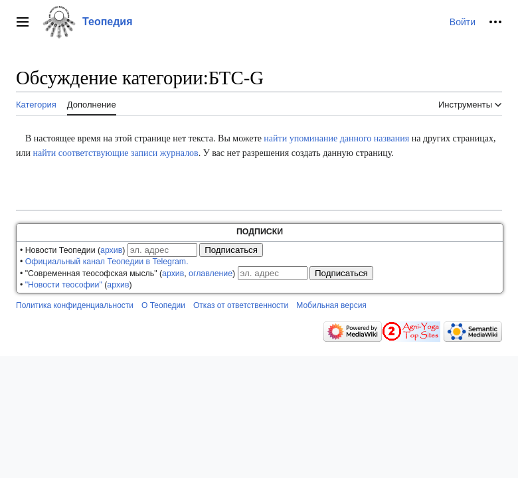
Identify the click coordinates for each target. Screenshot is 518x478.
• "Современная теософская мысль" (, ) (127, 273)
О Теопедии (163, 305)
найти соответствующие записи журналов (115, 153)
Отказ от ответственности (240, 305)
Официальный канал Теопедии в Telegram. (107, 261)
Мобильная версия (331, 305)
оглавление (210, 273)
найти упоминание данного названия (336, 138)
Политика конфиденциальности (74, 305)
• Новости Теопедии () (72, 250)
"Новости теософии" (63, 284)
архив (111, 250)
